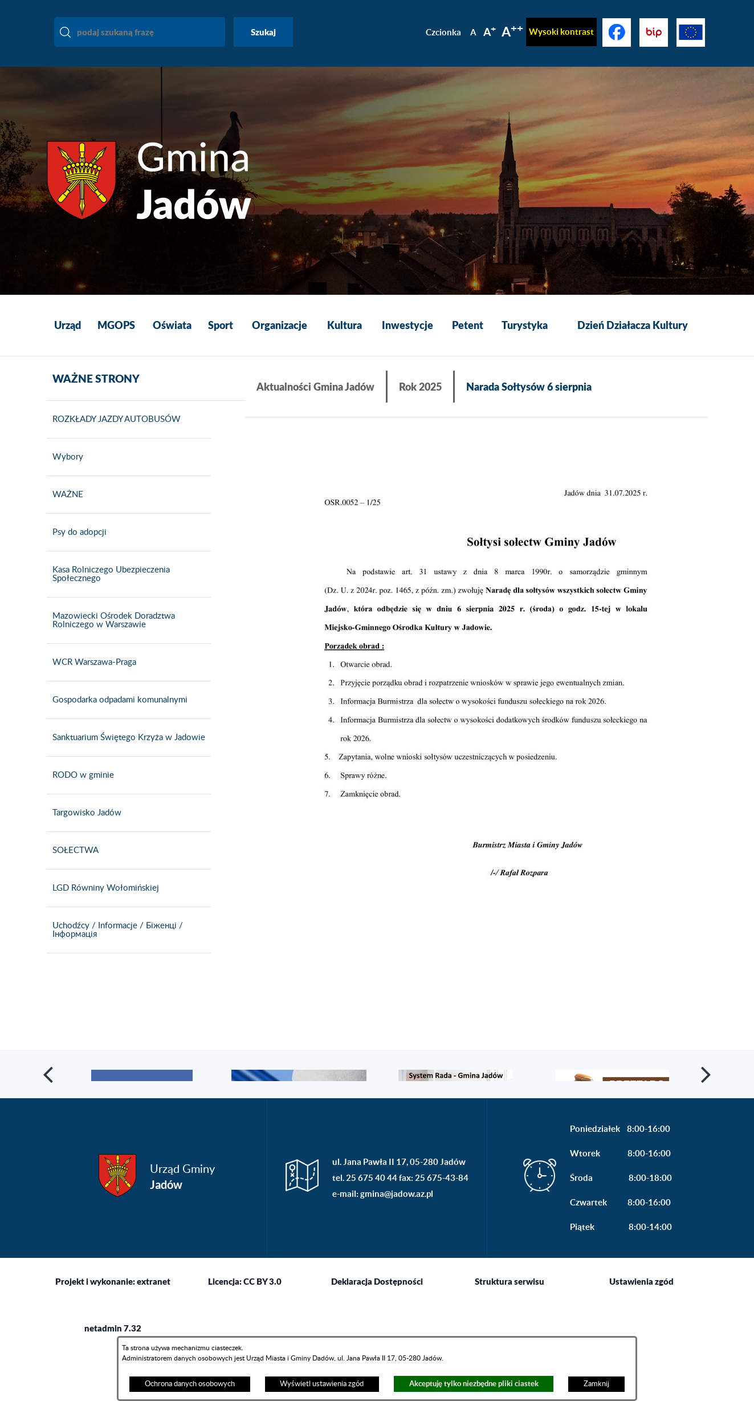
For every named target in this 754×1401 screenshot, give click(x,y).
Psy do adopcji (77, 548)
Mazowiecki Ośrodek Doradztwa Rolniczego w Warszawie (111, 637)
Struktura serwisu (509, 1331)
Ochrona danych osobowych (190, 1384)
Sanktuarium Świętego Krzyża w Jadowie (126, 754)
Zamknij (596, 1384)
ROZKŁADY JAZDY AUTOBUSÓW (114, 435)
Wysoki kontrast (561, 31)
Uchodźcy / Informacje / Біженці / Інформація (115, 946)
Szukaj (263, 32)
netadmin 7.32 (112, 1377)
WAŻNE (65, 511)
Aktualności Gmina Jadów (315, 386)
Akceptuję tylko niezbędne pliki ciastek (474, 1383)
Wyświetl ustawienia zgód (322, 1384)
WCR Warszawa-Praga (91, 678)
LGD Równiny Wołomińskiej (103, 904)
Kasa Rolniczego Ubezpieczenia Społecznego (108, 590)
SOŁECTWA (73, 867)
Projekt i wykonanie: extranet (112, 1331)
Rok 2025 (420, 386)
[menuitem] (67, 325)
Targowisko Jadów (84, 829)
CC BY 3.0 (262, 1331)
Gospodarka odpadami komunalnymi (117, 716)
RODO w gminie (80, 791)
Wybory (65, 473)
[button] (476, 723)
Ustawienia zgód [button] (641, 1331)
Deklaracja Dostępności (377, 1331)
